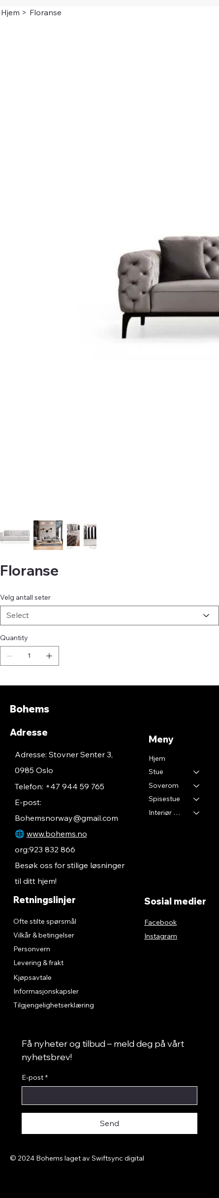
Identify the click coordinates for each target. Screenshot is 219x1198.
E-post (35, 1078)
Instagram (160, 936)
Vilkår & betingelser (43, 935)
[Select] (109, 615)
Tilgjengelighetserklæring (53, 1005)
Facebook (160, 922)
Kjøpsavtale (32, 977)
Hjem (157, 758)
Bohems (29, 709)
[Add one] (49, 656)
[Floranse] (46, 12)
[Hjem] (10, 12)
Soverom (164, 785)
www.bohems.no (57, 834)
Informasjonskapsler (46, 991)
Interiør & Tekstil (167, 812)
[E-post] (106, 1095)
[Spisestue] (197, 799)
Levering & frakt (38, 962)
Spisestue (164, 798)
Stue (156, 771)
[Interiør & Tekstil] (197, 813)
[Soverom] (197, 786)
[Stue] (197, 772)
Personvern (31, 948)
